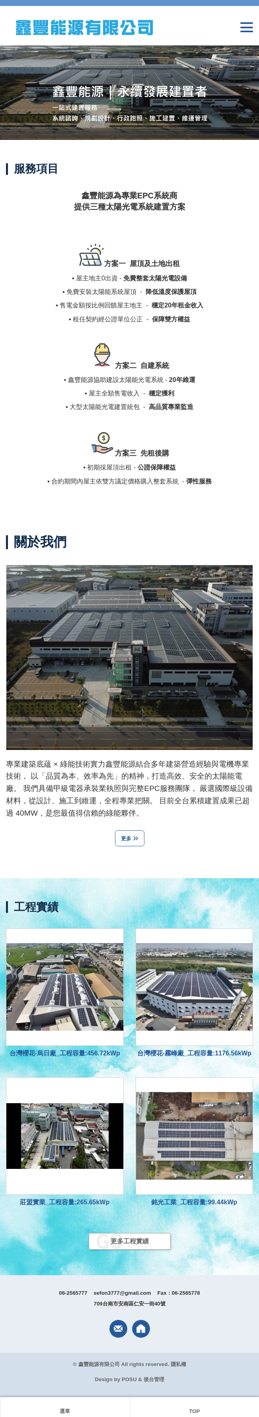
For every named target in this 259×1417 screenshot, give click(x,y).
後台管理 (154, 1379)
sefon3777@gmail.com (122, 1293)
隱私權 (178, 1364)
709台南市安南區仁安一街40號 (129, 1304)
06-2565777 (73, 1293)
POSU (129, 1379)
